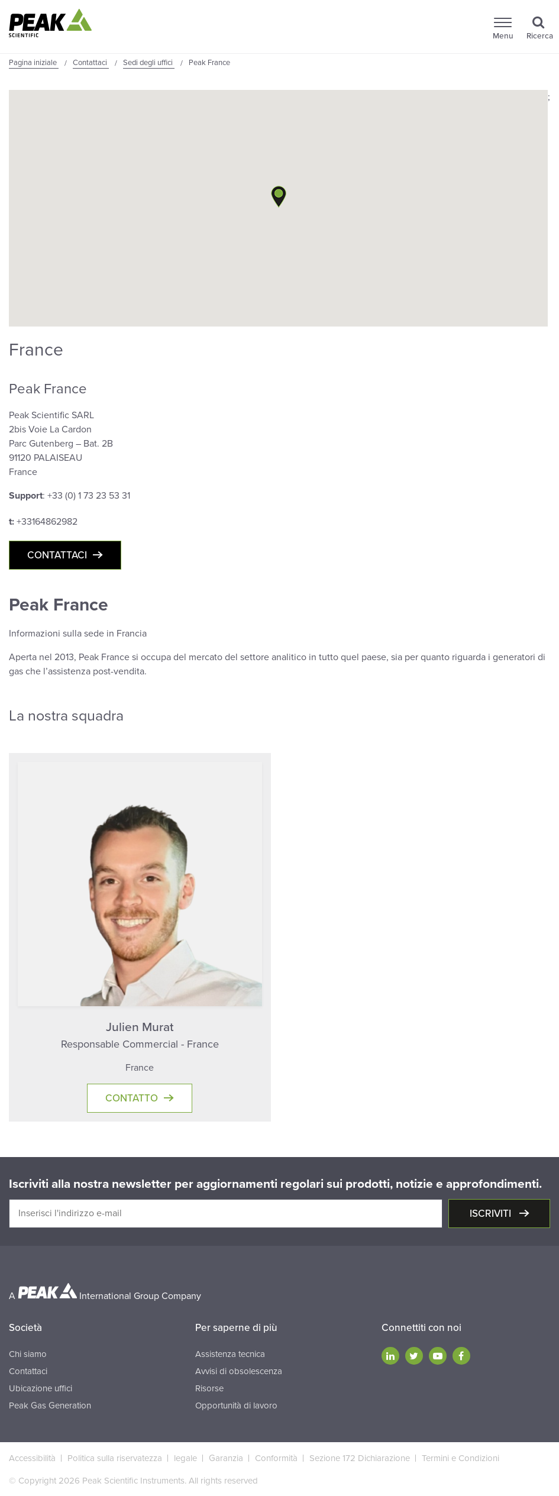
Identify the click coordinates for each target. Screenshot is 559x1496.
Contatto (131, 1098)
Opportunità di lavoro (236, 1405)
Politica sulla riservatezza (114, 1458)
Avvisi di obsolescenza (238, 1371)
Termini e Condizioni (460, 1458)
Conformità (276, 1458)
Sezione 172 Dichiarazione (359, 1458)
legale (185, 1458)
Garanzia (226, 1458)
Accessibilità (32, 1458)
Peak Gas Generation (50, 1405)
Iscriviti (491, 1213)
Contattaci (57, 555)
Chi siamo (28, 1354)
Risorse (209, 1388)
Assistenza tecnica (230, 1354)
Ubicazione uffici (40, 1388)
